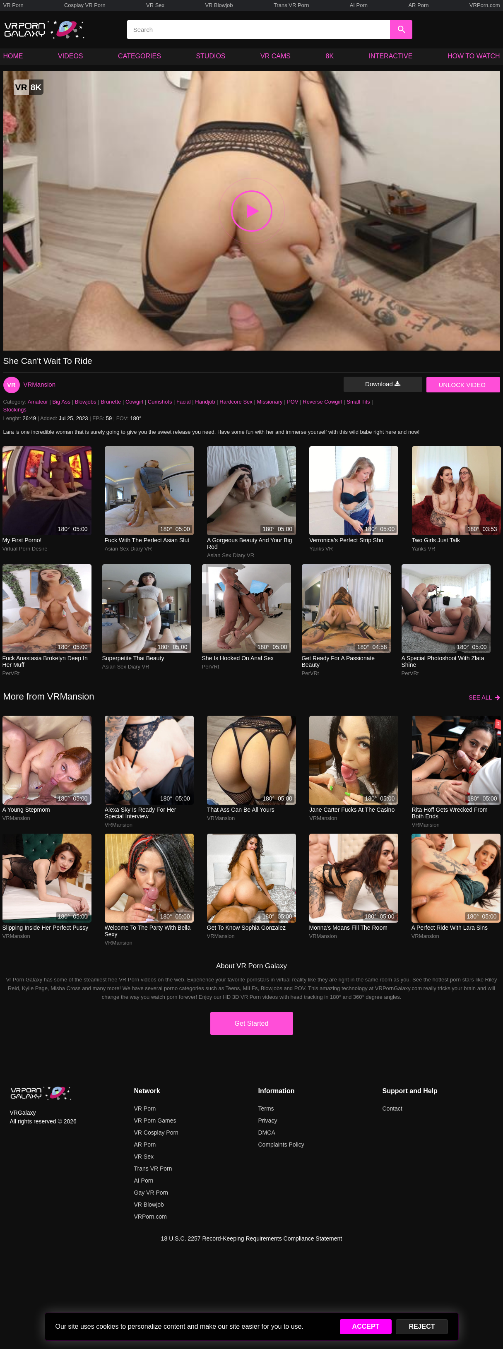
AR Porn (418, 5)
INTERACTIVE (391, 56)
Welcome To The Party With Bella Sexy (148, 931)
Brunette (111, 402)
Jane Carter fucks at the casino (352, 809)
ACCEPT (366, 1326)
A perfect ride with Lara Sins (450, 927)
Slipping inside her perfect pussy (45, 927)
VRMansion (40, 384)
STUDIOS (210, 56)
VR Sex (155, 5)
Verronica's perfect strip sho (346, 540)
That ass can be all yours (240, 809)
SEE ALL (484, 697)
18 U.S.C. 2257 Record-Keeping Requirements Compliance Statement (251, 1238)
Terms (266, 1108)
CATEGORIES (139, 56)
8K (330, 56)
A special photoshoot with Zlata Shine (443, 661)
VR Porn (13, 5)
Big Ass (61, 402)
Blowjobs (85, 402)
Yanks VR (321, 549)
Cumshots (160, 402)
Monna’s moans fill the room (348, 927)
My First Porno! (22, 540)
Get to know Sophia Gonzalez (246, 927)
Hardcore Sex (235, 402)
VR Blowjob (219, 5)
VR (11, 384)
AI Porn (359, 5)
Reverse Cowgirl (322, 402)
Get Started (252, 1023)
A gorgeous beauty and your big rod (249, 543)
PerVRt (11, 673)
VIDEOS (70, 56)
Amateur (38, 402)
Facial (183, 402)
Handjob (205, 402)
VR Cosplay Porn (156, 1132)
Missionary (269, 402)
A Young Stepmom (26, 809)
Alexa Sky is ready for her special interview (140, 813)
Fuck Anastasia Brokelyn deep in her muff (45, 661)
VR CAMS (275, 56)
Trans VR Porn (291, 5)
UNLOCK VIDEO (462, 384)
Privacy (267, 1120)
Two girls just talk (436, 540)
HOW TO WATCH (474, 56)
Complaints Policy (281, 1144)
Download (382, 383)
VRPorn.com (484, 5)
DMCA (266, 1132)
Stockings (14, 409)
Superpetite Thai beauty (133, 658)
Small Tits (358, 402)
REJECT (422, 1326)
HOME (13, 56)
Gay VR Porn (151, 1192)
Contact (392, 1108)
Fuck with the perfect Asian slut (147, 540)
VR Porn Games (155, 1120)
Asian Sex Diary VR (128, 549)
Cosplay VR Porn (85, 5)
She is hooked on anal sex (238, 658)
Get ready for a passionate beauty (338, 661)
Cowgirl (134, 402)
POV (292, 402)
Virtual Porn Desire (25, 549)
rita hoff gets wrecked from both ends (450, 813)
